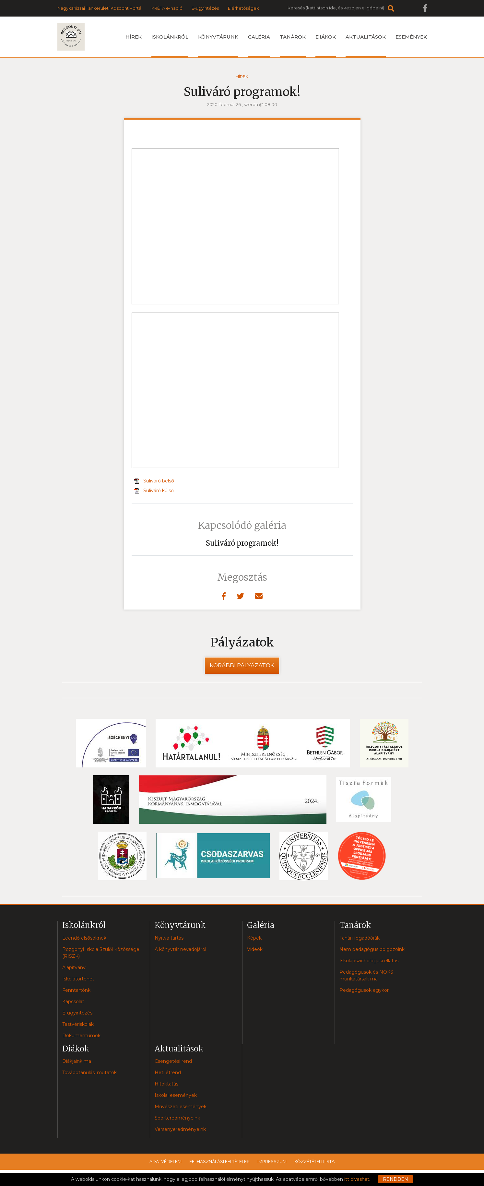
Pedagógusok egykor (364, 990)
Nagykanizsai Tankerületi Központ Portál (99, 8)
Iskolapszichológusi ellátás (368, 961)
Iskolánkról (169, 45)
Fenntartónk (76, 990)
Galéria (259, 45)
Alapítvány (74, 967)
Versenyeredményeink (180, 1129)
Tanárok (293, 45)
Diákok (325, 45)
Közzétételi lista (314, 1161)
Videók (255, 949)
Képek (254, 938)
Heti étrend (168, 1072)
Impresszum (272, 1161)
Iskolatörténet (78, 979)
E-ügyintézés (205, 8)
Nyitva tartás (169, 938)
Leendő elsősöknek (84, 938)
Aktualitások (366, 45)
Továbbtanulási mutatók (89, 1072)
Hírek (133, 37)
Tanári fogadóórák (359, 938)
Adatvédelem (165, 1161)
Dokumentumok (81, 1035)
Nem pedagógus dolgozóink (372, 949)
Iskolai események (176, 1095)
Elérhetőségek (243, 8)
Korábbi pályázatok (242, 665)
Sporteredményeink (177, 1118)
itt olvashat (356, 1179)
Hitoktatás (166, 1084)
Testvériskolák (78, 1024)
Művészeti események (181, 1106)
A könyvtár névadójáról (180, 949)
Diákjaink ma (76, 1061)
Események (411, 37)
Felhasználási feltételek (219, 1161)
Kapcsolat (73, 1001)
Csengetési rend (173, 1061)
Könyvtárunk (218, 45)
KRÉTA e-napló (167, 8)
